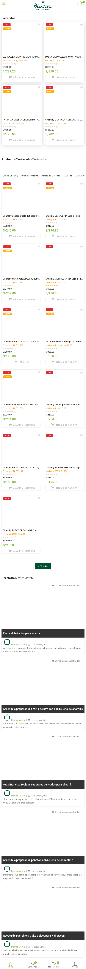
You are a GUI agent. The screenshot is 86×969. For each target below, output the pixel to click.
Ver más (43, 566)
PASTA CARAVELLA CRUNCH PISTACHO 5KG (25, 120)
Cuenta (75, 965)
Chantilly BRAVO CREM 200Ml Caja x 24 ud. (24, 530)
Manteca (68, 172)
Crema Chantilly (10, 171)
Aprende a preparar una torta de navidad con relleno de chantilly (43, 709)
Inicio (11, 965)
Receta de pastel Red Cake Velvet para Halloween (34, 935)
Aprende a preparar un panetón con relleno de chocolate (38, 860)
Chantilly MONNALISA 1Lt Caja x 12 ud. (64, 279)
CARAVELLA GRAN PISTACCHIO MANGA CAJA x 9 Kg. (30, 57)
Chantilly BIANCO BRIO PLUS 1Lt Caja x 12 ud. (26, 467)
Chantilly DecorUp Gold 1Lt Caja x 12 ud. (23, 216)
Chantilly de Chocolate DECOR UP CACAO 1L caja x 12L (30, 404)
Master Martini (18, 644)
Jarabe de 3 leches (51, 171)
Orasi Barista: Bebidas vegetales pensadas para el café (37, 784)
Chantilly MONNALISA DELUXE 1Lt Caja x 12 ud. (26, 279)
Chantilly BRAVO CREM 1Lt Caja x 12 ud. (23, 341)
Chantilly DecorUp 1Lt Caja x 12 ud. (63, 216)
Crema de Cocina (29, 171)
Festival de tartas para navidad (22, 633)
